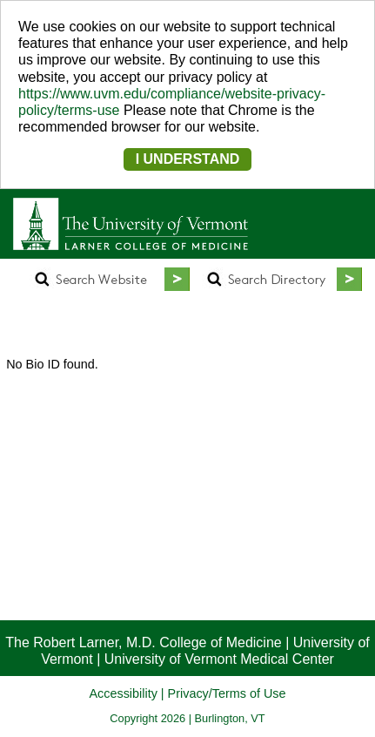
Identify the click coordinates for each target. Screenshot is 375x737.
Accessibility (123, 693)
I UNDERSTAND (188, 159)
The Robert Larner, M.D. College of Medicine (143, 642)
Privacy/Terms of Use (227, 693)
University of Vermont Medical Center (219, 659)
